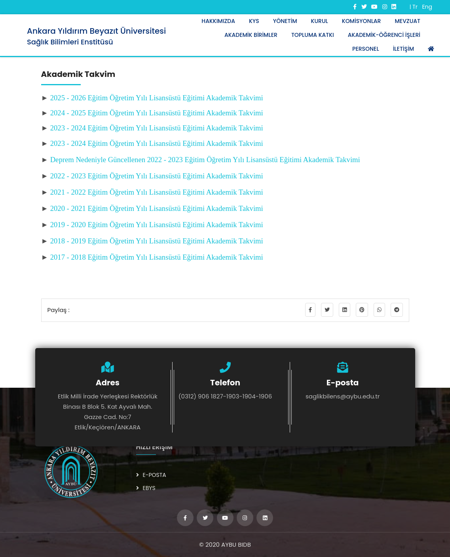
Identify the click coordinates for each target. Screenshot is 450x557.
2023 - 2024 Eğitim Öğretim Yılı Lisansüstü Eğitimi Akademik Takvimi (156, 128)
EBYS (146, 488)
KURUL (319, 21)
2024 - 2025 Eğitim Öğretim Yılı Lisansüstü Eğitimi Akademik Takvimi (156, 113)
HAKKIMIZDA (218, 21)
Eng (427, 7)
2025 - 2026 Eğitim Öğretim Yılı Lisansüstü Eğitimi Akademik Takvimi (156, 98)
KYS (254, 21)
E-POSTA (151, 475)
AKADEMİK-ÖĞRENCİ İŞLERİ (384, 35)
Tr (415, 7)
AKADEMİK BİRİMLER (250, 35)
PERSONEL (365, 49)
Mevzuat (407, 21)
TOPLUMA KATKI (312, 35)
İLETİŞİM (403, 49)
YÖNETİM (285, 21)
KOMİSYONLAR (361, 21)
